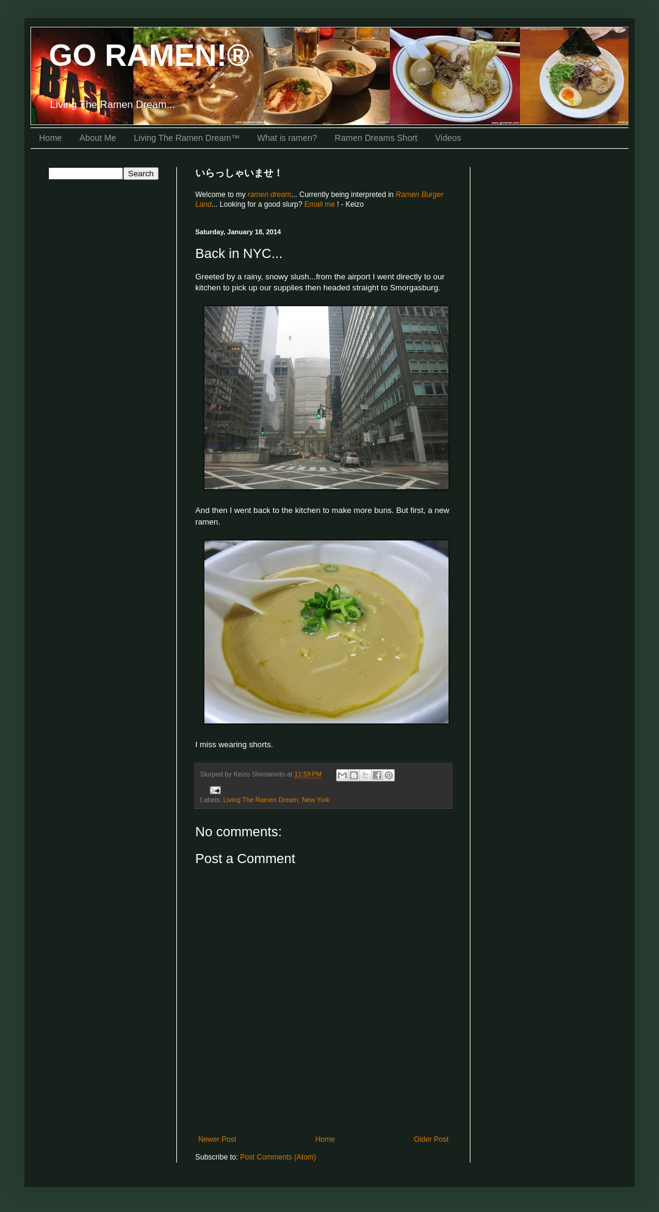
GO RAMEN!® (149, 55)
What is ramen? (287, 138)
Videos (448, 138)
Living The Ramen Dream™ (186, 138)
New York (316, 799)
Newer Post (217, 1139)
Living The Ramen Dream (260, 799)
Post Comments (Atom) (278, 1157)
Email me (320, 204)
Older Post (431, 1139)
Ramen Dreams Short (376, 138)
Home (50, 138)
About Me (97, 138)
